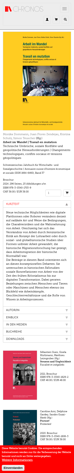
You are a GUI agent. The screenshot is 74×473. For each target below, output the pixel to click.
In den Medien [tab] (37, 324)
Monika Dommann (15, 134)
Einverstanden (13, 469)
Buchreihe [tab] (37, 331)
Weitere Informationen (17, 461)
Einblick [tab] (37, 317)
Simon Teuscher (24, 138)
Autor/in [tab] (37, 310)
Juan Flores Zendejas (44, 134)
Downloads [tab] (37, 338)
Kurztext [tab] (37, 204)
